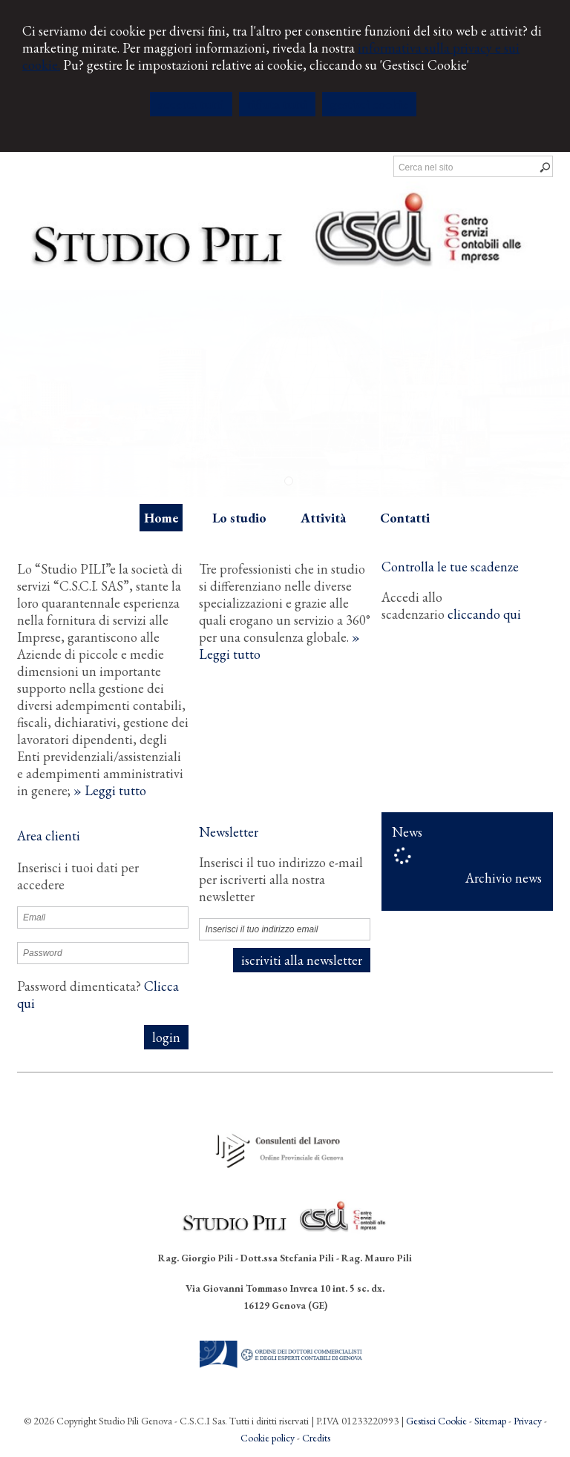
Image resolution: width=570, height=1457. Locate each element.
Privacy (528, 1420)
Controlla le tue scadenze (450, 566)
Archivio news (503, 877)
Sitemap (490, 1420)
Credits (316, 1437)
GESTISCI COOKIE (369, 104)
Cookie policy (267, 1437)
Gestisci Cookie (436, 1420)
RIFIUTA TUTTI (277, 104)
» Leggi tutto (109, 790)
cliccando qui (484, 614)
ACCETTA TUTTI (191, 104)
